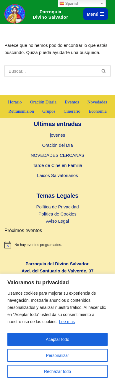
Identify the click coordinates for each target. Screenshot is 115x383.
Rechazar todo (57, 371)
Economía (98, 111)
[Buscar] (50, 71)
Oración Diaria (43, 102)
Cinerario (72, 111)
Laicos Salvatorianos (57, 175)
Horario (15, 102)
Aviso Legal (57, 221)
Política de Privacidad (57, 206)
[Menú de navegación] (95, 14)
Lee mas (67, 321)
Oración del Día (57, 145)
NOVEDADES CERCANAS (58, 155)
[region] (57, 328)
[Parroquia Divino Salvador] (16, 13)
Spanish (69, 3)
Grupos (48, 111)
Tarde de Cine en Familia (57, 165)
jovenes (57, 135)
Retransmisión (21, 111)
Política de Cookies (57, 213)
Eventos (72, 102)
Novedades (97, 102)
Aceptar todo (57, 339)
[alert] (57, 244)
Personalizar (57, 355)
